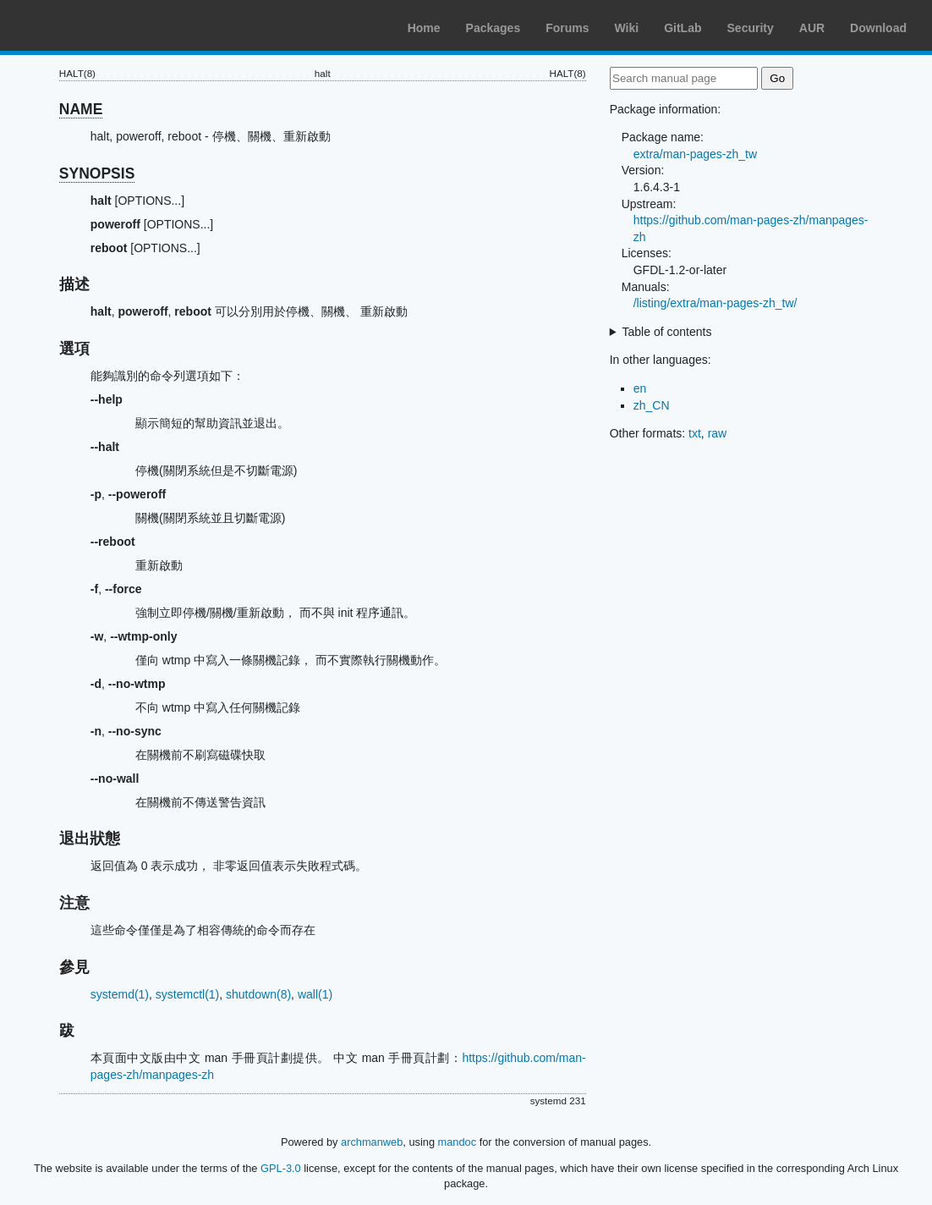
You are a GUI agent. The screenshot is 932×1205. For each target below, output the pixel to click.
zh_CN (651, 405)
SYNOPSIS (96, 173)
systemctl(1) (187, 994)
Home (424, 28)
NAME (81, 109)
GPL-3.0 (280, 1168)
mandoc (457, 1142)
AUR (812, 28)
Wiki (627, 28)
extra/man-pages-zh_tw (695, 154)
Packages (493, 28)
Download (878, 28)
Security (750, 28)
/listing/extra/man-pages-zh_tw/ (715, 303)
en (640, 388)
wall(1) (315, 994)
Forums (567, 28)
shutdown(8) (258, 994)
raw (717, 433)
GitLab (682, 28)
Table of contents (667, 331)
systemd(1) (119, 994)
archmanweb (372, 1142)
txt (694, 433)
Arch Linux (93, 25)
